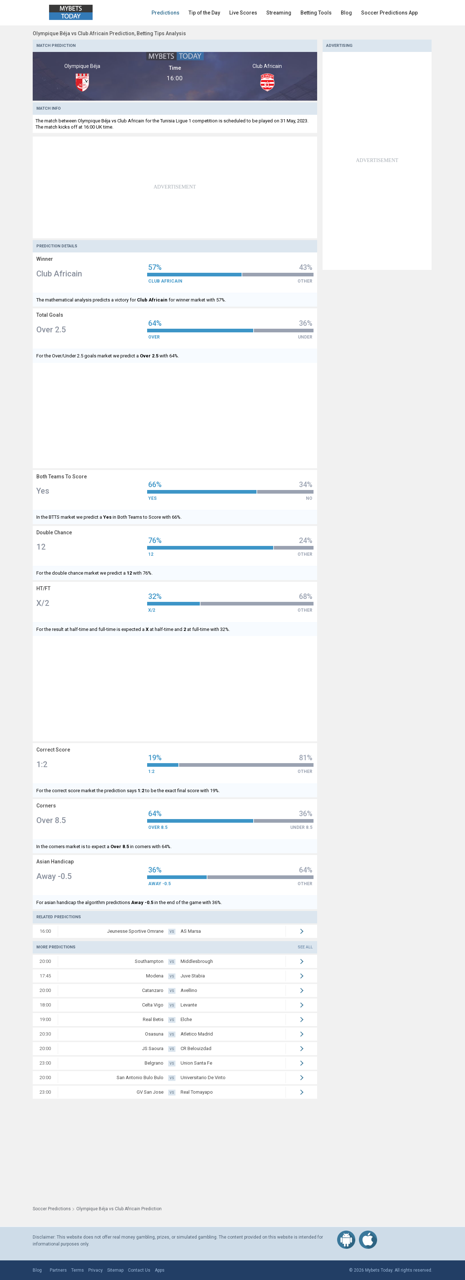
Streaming (278, 13)
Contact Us (139, 1270)
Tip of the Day (204, 13)
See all (305, 947)
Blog (346, 13)
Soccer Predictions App (389, 13)
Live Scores (243, 13)
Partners (58, 1270)
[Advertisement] (175, 187)
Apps (160, 1270)
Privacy (95, 1270)
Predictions (165, 13)
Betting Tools (316, 13)
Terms (77, 1270)
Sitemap (115, 1270)
